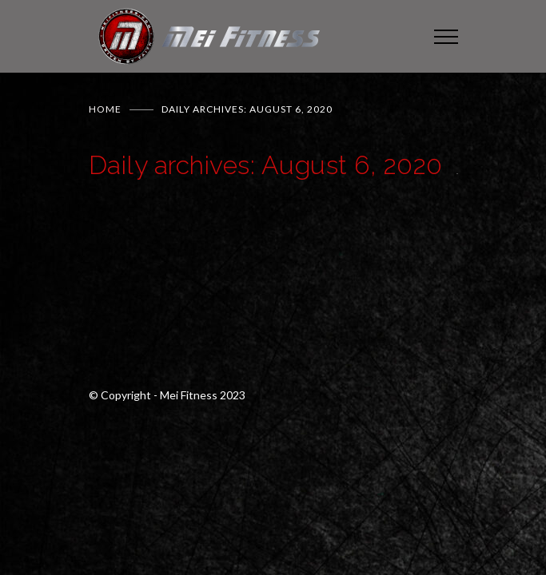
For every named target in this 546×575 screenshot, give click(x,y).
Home (105, 109)
